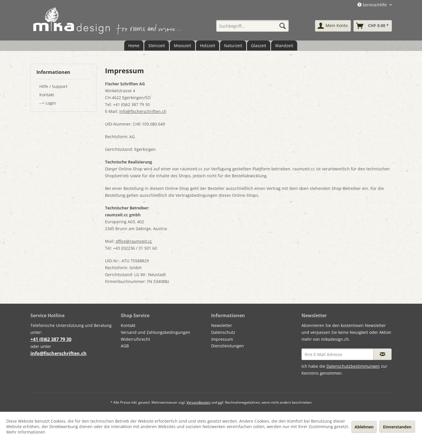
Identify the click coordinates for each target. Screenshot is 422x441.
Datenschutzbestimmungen (353, 366)
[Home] (133, 46)
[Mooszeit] (182, 46)
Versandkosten (198, 402)
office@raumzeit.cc (134, 241)
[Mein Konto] (333, 26)
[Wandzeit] (284, 46)
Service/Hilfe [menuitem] (372, 4)
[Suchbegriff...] (252, 26)
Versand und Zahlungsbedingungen (155, 332)
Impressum (222, 339)
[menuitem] (252, 26)
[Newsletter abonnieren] (383, 354)
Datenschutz (223, 332)
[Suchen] (283, 26)
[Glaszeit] (258, 46)
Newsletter (221, 325)
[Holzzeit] (207, 46)
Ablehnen (364, 427)
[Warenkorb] (372, 26)
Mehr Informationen (25, 432)
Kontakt (46, 94)
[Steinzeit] (156, 46)
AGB (125, 345)
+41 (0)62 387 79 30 (50, 339)
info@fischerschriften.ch (142, 111)
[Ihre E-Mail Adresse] (338, 354)
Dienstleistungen (227, 345)
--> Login (47, 103)
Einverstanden (397, 427)
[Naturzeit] (233, 46)
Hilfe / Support (53, 86)
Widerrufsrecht (135, 339)
